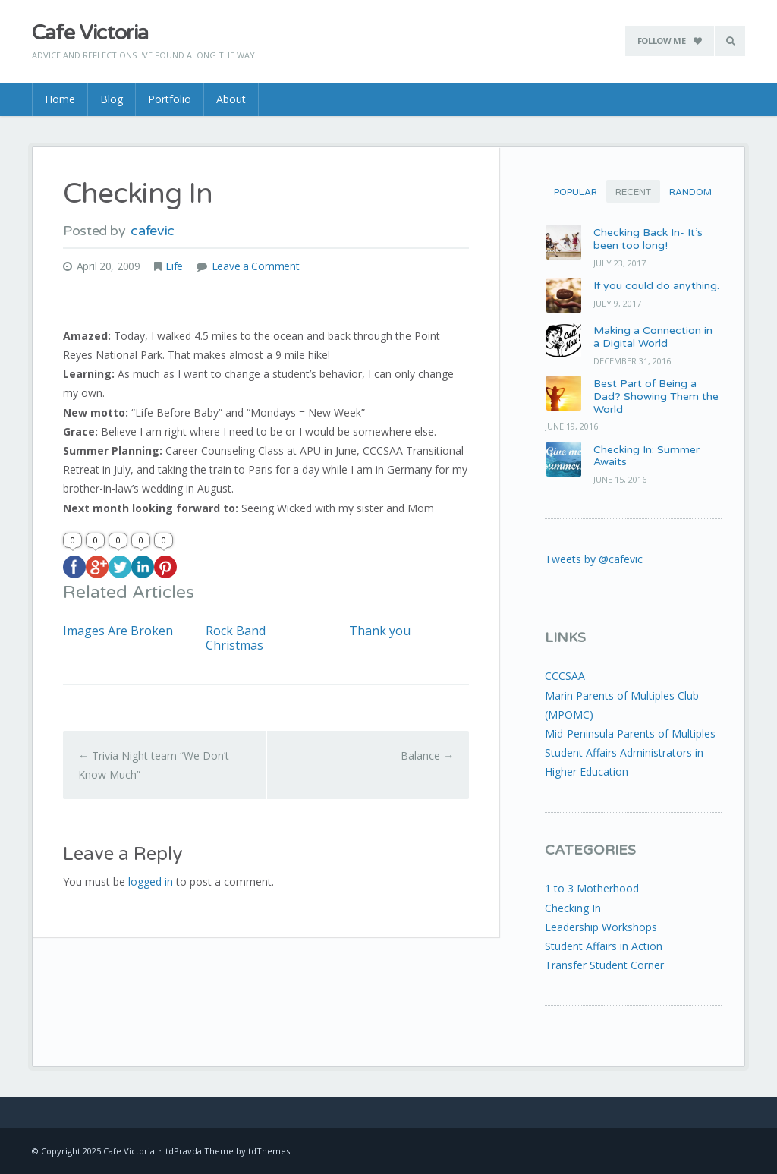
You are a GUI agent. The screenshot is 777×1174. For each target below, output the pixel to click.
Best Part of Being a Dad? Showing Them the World (656, 396)
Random (690, 192)
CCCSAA (565, 676)
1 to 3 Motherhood (592, 888)
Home (60, 99)
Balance (427, 755)
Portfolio (169, 99)
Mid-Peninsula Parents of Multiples (630, 733)
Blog (111, 99)
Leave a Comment (256, 266)
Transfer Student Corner (604, 965)
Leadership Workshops (601, 927)
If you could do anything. (656, 285)
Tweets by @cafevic (594, 559)
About (231, 99)
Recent (633, 192)
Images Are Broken (118, 631)
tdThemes (269, 1151)
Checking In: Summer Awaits (646, 456)
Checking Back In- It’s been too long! (648, 239)
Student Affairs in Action (603, 946)
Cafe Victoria (90, 33)
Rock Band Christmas (236, 638)
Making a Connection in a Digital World (653, 337)
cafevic (152, 230)
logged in (150, 881)
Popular (575, 192)
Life (174, 266)
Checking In (573, 908)
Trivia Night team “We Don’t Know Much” (153, 765)
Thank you (380, 631)
